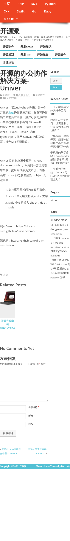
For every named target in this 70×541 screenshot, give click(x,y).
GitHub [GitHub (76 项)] (59, 224)
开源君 (6, 95)
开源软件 (8, 46)
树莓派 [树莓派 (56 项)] (65, 273)
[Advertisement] (35, 504)
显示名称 (33, 407)
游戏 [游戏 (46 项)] (62, 277)
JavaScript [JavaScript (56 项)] (56, 233)
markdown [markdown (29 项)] (55, 247)
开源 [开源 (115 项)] (56, 268)
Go (34, 11)
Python (50, 4)
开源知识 (45, 46)
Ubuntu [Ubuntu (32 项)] (65, 259)
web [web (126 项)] (53, 264)
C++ (6, 11)
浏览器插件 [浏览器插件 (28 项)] (55, 277)
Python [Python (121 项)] (61, 251)
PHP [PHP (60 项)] (53, 251)
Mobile (9, 19)
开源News (27, 46)
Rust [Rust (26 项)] (52, 255)
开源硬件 (60, 54)
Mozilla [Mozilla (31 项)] (65, 246)
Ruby (47, 11)
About (53, 200)
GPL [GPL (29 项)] (61, 229)
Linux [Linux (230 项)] (55, 237)
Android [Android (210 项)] (60, 219)
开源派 (9, 31)
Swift (21, 11)
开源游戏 (8, 54)
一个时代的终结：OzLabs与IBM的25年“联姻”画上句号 (60, 174)
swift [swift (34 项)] (57, 255)
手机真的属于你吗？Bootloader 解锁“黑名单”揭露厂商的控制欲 (59, 158)
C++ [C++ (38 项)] (52, 224)
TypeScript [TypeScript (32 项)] (55, 259)
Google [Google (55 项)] (54, 229)
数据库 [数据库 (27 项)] (58, 273)
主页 (7, 4)
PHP (20, 4)
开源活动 (8, 62)
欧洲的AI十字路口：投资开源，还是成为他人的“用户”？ (59, 125)
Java (34, 4)
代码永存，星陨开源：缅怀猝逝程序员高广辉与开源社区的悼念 (59, 141)
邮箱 (31, 415)
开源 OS (26, 54)
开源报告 (42, 54)
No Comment (10, 97)
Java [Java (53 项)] (66, 229)
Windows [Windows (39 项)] (62, 264)
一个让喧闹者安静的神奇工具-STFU (59, 110)
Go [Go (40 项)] (66, 224)
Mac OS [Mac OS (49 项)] (59, 242)
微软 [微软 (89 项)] (63, 268)
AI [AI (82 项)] (51, 220)
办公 (11, 112)
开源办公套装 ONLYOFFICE (7, 324)
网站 (30, 423)
